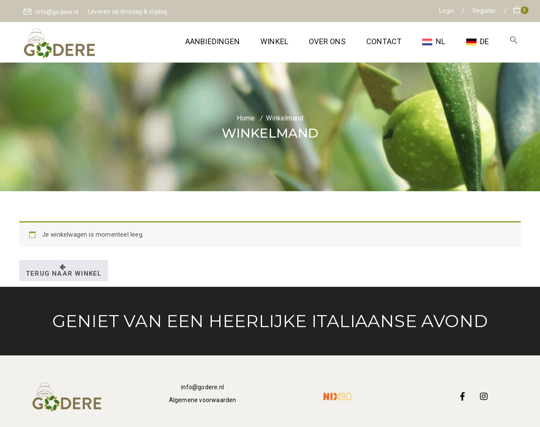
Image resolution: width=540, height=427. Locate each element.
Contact (383, 41)
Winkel (274, 41)
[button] (514, 41)
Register (485, 10)
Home (246, 118)
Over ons (327, 41)
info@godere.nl (202, 387)
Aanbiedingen (212, 41)
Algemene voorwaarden (202, 400)
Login (447, 10)
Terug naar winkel (64, 273)
